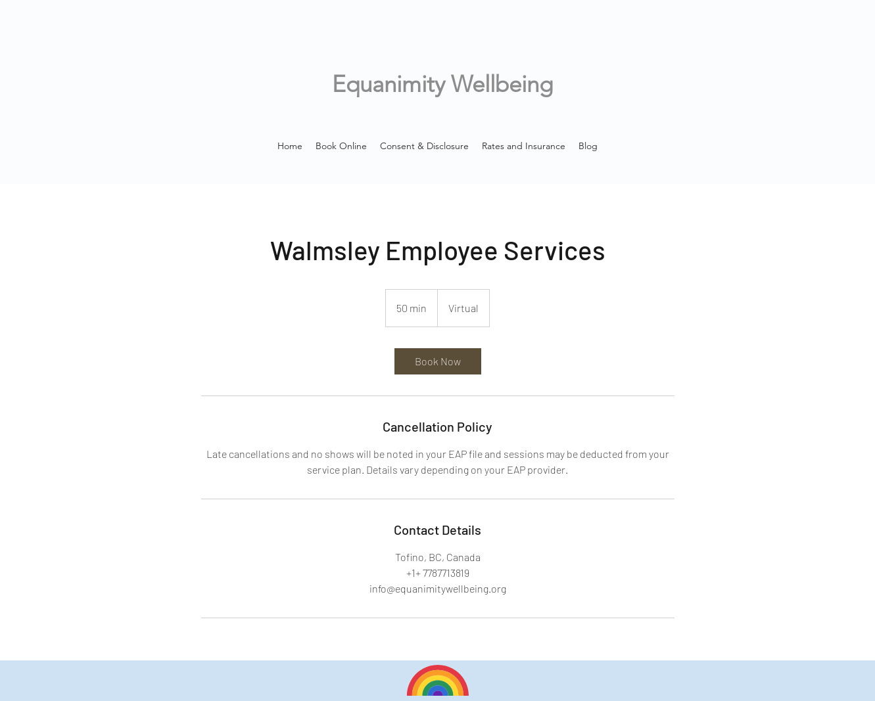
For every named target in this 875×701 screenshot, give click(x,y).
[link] (437, 361)
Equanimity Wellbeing (442, 84)
